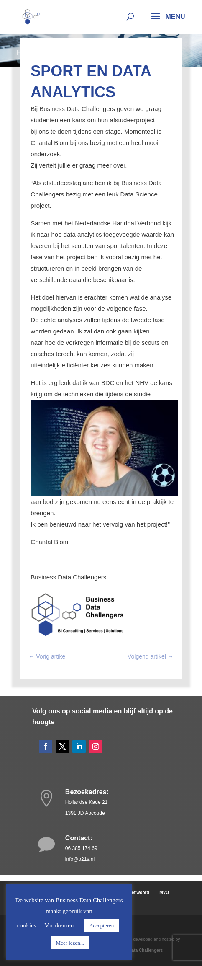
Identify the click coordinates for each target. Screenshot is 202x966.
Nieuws (53, 52)
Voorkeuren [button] (59, 925)
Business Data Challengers (136, 950)
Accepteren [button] (101, 925)
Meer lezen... (70, 943)
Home (26, 52)
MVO (164, 892)
